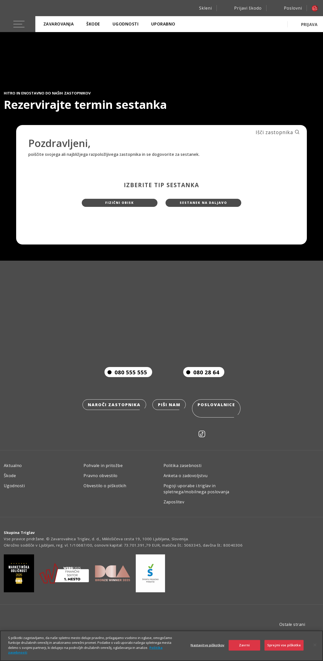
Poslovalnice (218, 416)
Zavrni (244, 645)
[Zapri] (314, 645)
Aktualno (13, 469)
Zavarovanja (58, 24)
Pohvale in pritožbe (103, 469)
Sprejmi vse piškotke (284, 645)
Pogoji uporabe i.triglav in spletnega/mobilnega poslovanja (196, 493)
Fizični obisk (119, 205)
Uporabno (163, 24)
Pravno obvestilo (101, 479)
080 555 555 (125, 382)
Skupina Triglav (19, 536)
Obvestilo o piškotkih (105, 490)
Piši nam (169, 416)
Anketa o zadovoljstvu (186, 479)
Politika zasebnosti (183, 469)
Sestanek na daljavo (203, 205)
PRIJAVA (309, 24)
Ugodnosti (126, 24)
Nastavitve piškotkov (207, 645)
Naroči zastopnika (112, 416)
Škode (93, 24)
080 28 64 (201, 382)
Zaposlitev (174, 506)
